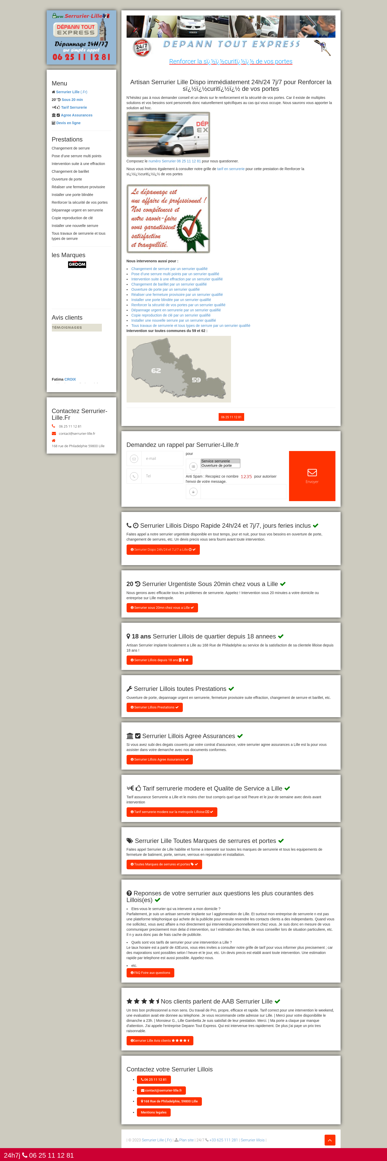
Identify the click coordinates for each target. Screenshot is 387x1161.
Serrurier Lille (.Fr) (157, 1140)
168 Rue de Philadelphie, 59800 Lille (169, 1101)
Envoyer (312, 476)
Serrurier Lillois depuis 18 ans (159, 660)
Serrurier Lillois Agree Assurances (160, 759)
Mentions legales (154, 1112)
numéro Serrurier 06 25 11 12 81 (175, 161)
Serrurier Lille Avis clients (160, 1040)
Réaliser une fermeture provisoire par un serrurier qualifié (177, 295)
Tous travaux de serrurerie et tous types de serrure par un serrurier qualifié (190, 325)
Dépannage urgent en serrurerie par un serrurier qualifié (176, 310)
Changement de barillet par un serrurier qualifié (169, 284)
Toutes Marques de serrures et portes (164, 864)
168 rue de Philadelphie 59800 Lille (78, 446)
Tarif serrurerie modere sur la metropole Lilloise (172, 812)
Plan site (186, 1140)
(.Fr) (71, 92)
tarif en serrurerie (231, 169)
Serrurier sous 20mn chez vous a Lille (162, 608)
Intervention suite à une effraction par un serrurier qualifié (177, 279)
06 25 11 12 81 (70, 426)
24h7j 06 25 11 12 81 (39, 1154)
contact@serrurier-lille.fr (77, 433)
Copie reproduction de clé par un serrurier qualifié (171, 315)
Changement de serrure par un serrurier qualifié (169, 269)
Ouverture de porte (220, 465)
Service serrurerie (220, 461)
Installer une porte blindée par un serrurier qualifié (171, 300)
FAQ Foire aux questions (150, 973)
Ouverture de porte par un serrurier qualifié (165, 289)
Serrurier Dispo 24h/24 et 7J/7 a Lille (163, 549)
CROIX (70, 381)
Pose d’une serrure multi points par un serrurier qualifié (175, 274)
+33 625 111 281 (223, 1140)
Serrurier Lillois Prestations (155, 707)
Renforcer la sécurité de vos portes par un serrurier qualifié (178, 305)
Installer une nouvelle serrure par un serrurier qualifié (173, 320)
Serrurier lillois (253, 1140)
